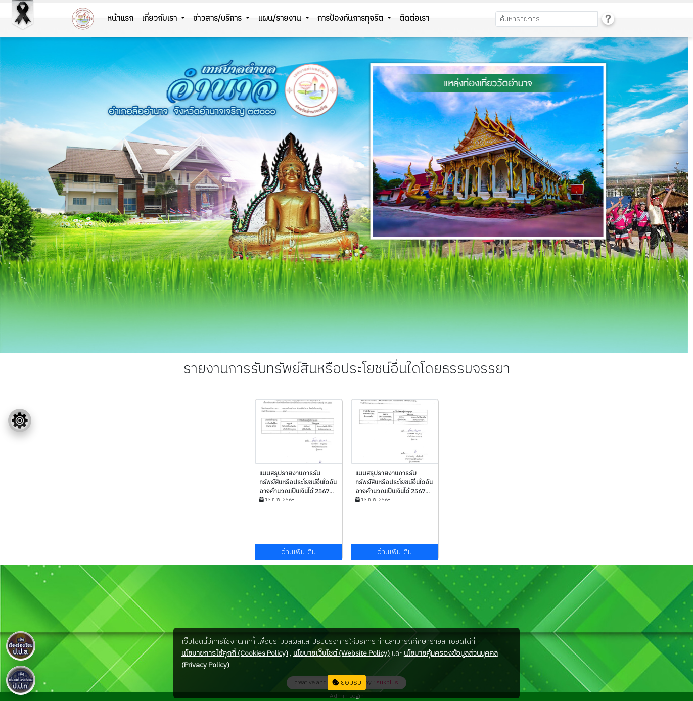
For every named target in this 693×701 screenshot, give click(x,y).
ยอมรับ (346, 682)
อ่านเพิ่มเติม (298, 552)
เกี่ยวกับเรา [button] (160, 18)
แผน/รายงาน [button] (280, 18)
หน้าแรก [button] (120, 18)
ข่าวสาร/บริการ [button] (218, 18)
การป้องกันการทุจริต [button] (351, 18)
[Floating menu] (19, 420)
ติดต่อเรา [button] (414, 18)
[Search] (546, 19)
